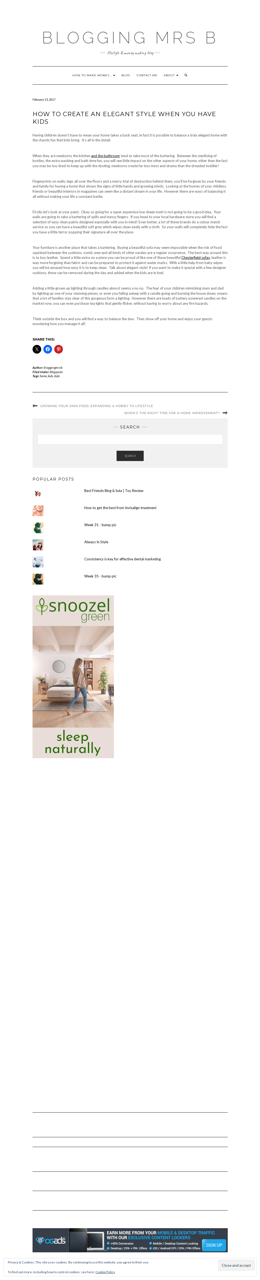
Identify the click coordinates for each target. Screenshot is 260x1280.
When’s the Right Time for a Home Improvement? (172, 413)
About (171, 75)
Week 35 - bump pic (100, 576)
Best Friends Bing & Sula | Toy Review (113, 490)
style (57, 376)
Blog (125, 75)
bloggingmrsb (53, 367)
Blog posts (56, 372)
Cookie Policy (105, 1272)
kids (50, 376)
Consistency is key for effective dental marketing (122, 559)
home (43, 376)
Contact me (147, 75)
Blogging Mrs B (130, 37)
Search (130, 456)
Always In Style (96, 542)
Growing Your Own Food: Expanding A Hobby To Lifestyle (96, 406)
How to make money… (93, 75)
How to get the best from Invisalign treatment (120, 508)
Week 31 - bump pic (100, 525)
